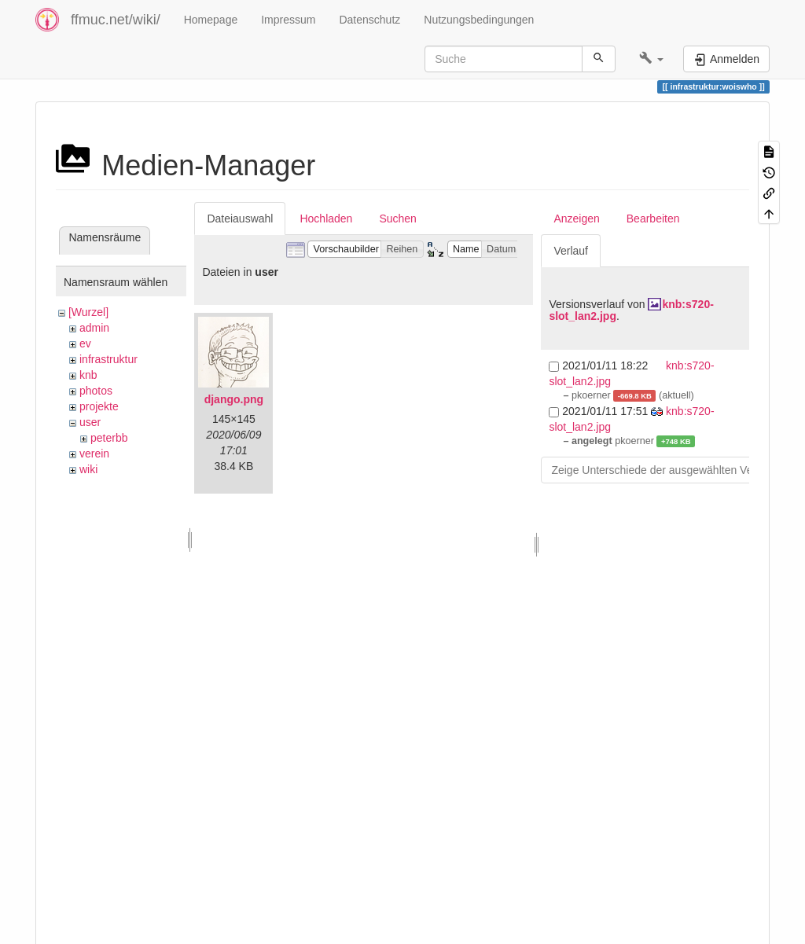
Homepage (211, 19)
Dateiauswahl (240, 218)
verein (94, 453)
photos (95, 390)
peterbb (108, 438)
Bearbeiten (653, 218)
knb (88, 375)
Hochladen (326, 218)
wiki (88, 469)
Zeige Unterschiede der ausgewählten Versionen (669, 470)
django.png (233, 399)
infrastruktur (108, 359)
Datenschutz (369, 19)
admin (94, 327)
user (90, 422)
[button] (651, 59)
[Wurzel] (88, 312)
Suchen (397, 218)
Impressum (288, 19)
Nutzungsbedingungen (479, 19)
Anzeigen (576, 218)
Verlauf (570, 250)
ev (85, 343)
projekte (99, 406)
